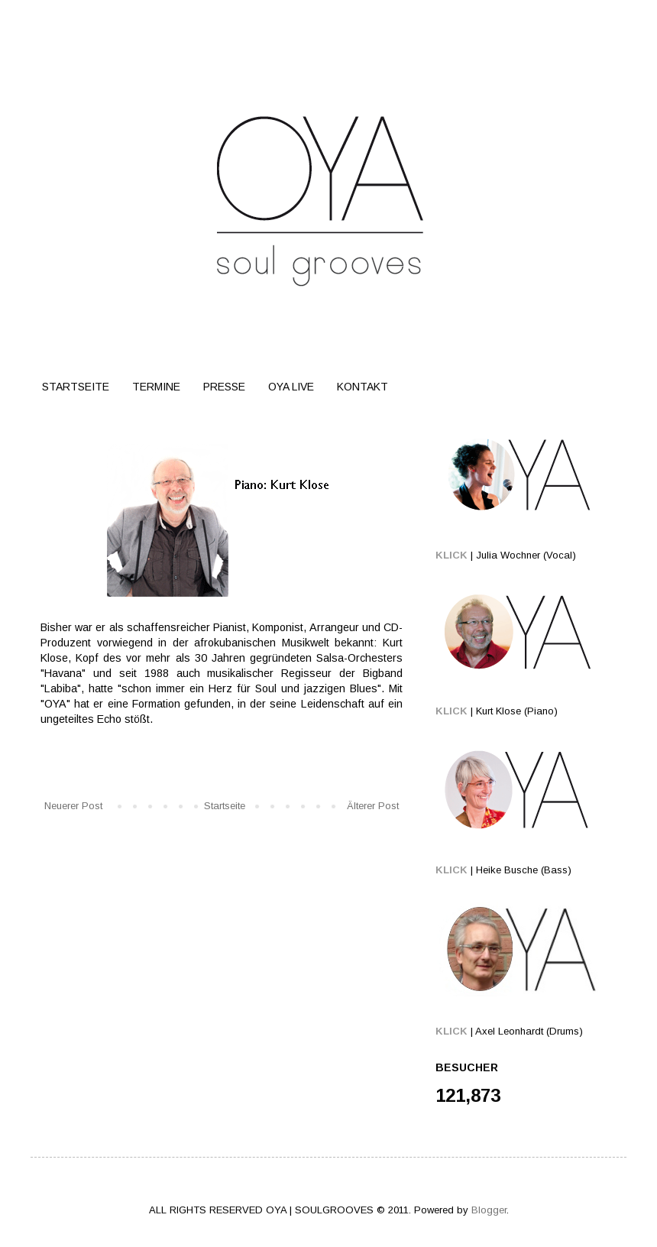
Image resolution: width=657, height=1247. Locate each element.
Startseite (224, 805)
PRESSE (224, 387)
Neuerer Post (73, 805)
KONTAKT (362, 387)
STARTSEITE (75, 387)
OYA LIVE (291, 387)
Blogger (489, 1210)
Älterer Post (373, 805)
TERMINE (156, 387)
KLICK (451, 555)
